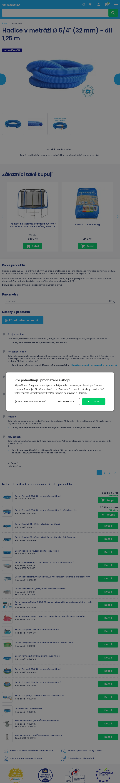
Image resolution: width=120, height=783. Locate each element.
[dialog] (60, 391)
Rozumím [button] (94, 401)
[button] (30, 401)
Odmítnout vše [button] (64, 401)
